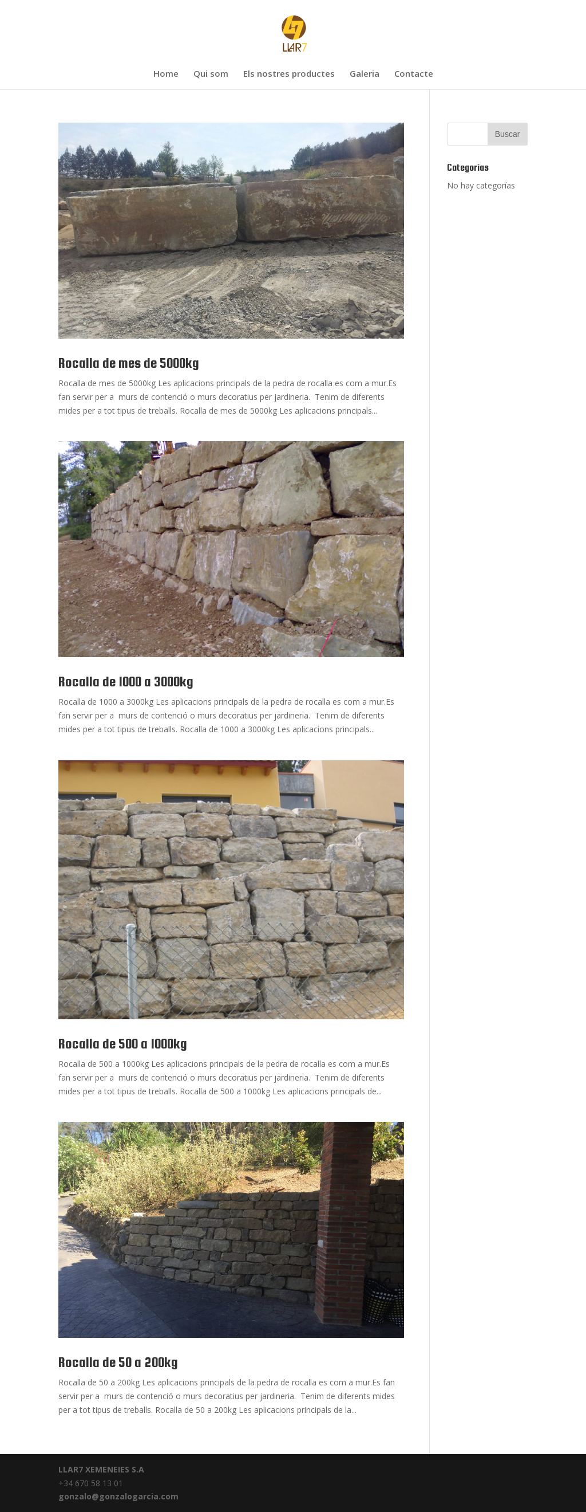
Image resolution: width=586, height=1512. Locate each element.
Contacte (413, 74)
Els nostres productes (289, 74)
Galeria (364, 74)
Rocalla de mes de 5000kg (128, 363)
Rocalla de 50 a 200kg (118, 1362)
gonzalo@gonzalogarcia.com (118, 1496)
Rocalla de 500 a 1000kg (122, 1043)
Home (166, 74)
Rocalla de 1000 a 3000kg (125, 681)
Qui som (210, 74)
